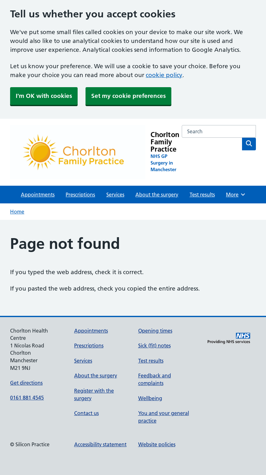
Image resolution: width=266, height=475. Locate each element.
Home (17, 211)
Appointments (38, 194)
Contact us (86, 413)
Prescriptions (80, 194)
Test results (202, 194)
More (236, 194)
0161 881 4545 (27, 397)
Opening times (155, 331)
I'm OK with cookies (44, 95)
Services (115, 194)
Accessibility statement (100, 444)
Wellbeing (150, 398)
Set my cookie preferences (128, 95)
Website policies (156, 444)
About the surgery (156, 194)
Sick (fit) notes (154, 345)
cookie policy (164, 75)
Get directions (26, 383)
